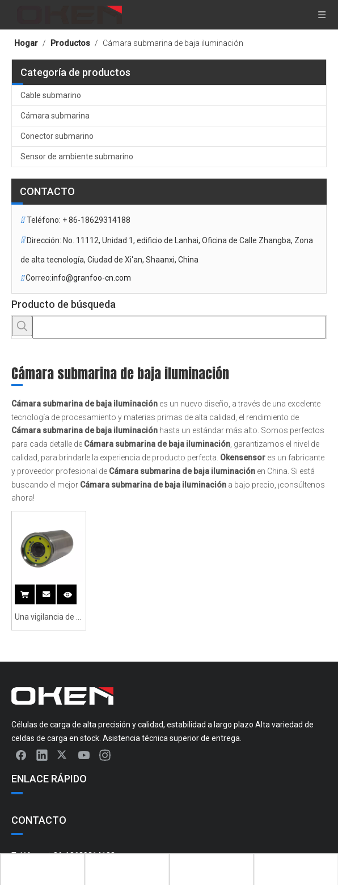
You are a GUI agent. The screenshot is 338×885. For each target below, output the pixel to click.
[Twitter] (63, 755)
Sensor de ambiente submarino (76, 156)
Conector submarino (57, 136)
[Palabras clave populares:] (22, 326)
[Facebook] (21, 755)
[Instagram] (105, 755)
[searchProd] (179, 327)
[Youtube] (84, 755)
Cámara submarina (55, 115)
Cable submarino (50, 95)
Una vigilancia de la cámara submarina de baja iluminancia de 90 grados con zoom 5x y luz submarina (48, 618)
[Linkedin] (42, 755)
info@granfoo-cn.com (91, 277)
